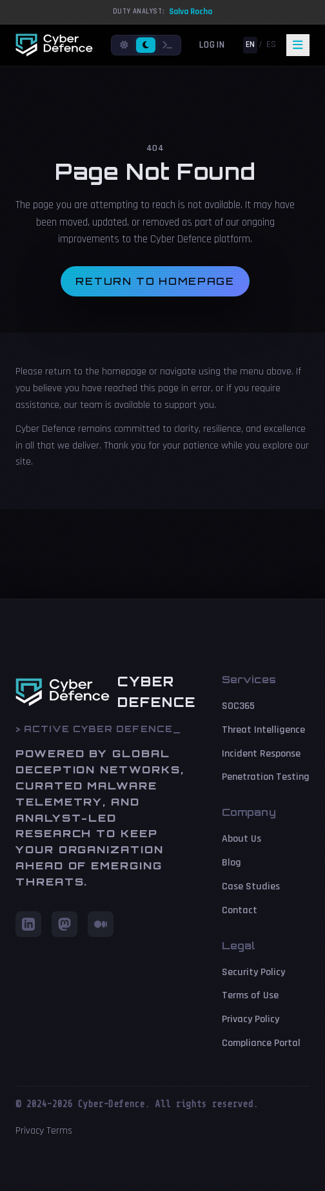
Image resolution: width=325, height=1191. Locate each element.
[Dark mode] (145, 45)
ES (271, 44)
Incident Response (261, 753)
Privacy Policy (250, 1019)
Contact (239, 910)
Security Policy (253, 972)
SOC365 (238, 706)
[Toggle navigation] (298, 45)
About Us (241, 839)
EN (250, 44)
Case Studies (251, 886)
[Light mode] (124, 45)
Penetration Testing (266, 777)
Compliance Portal (261, 1043)
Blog (231, 862)
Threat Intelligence (263, 730)
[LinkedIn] (28, 924)
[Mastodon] (64, 924)
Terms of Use (250, 995)
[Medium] (100, 924)
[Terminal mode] (168, 45)
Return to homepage (155, 281)
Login (212, 45)
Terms (59, 1131)
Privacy (29, 1131)
